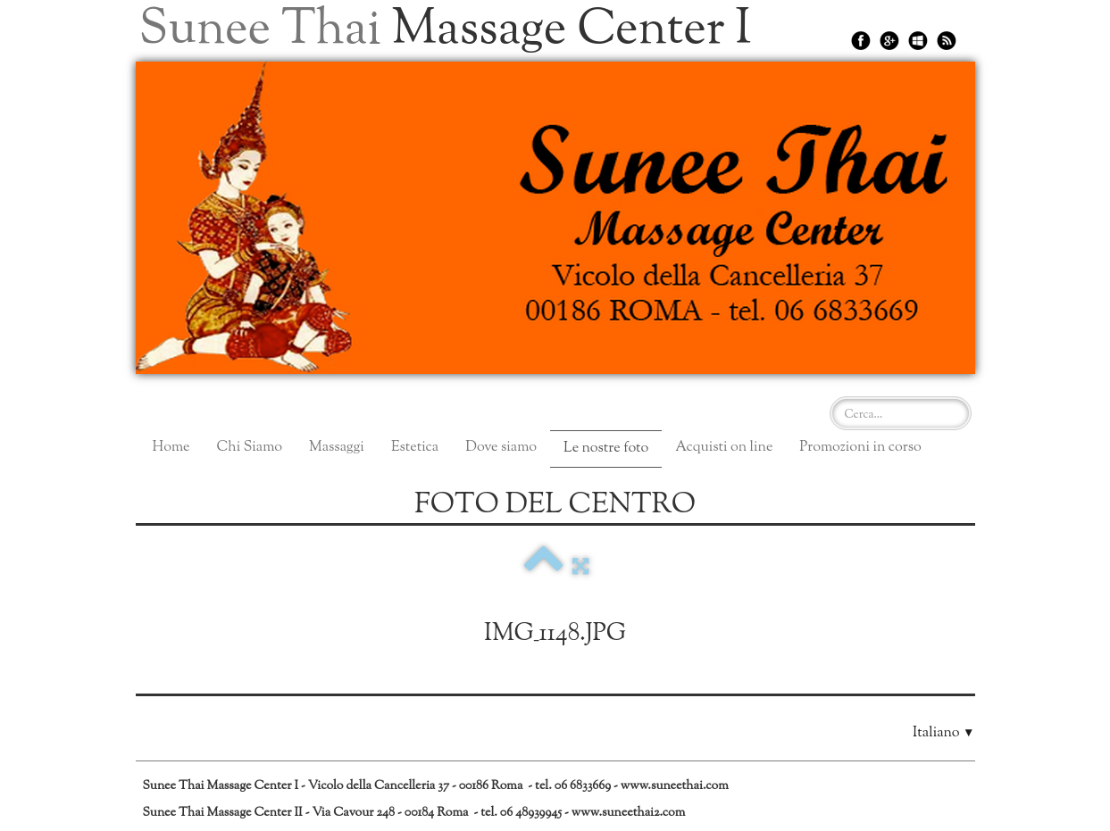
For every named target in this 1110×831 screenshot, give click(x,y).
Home (171, 447)
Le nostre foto (605, 448)
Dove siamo (501, 447)
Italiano (943, 733)
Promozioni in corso (860, 447)
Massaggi (336, 447)
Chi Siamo (249, 447)
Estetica (414, 447)
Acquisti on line (723, 447)
